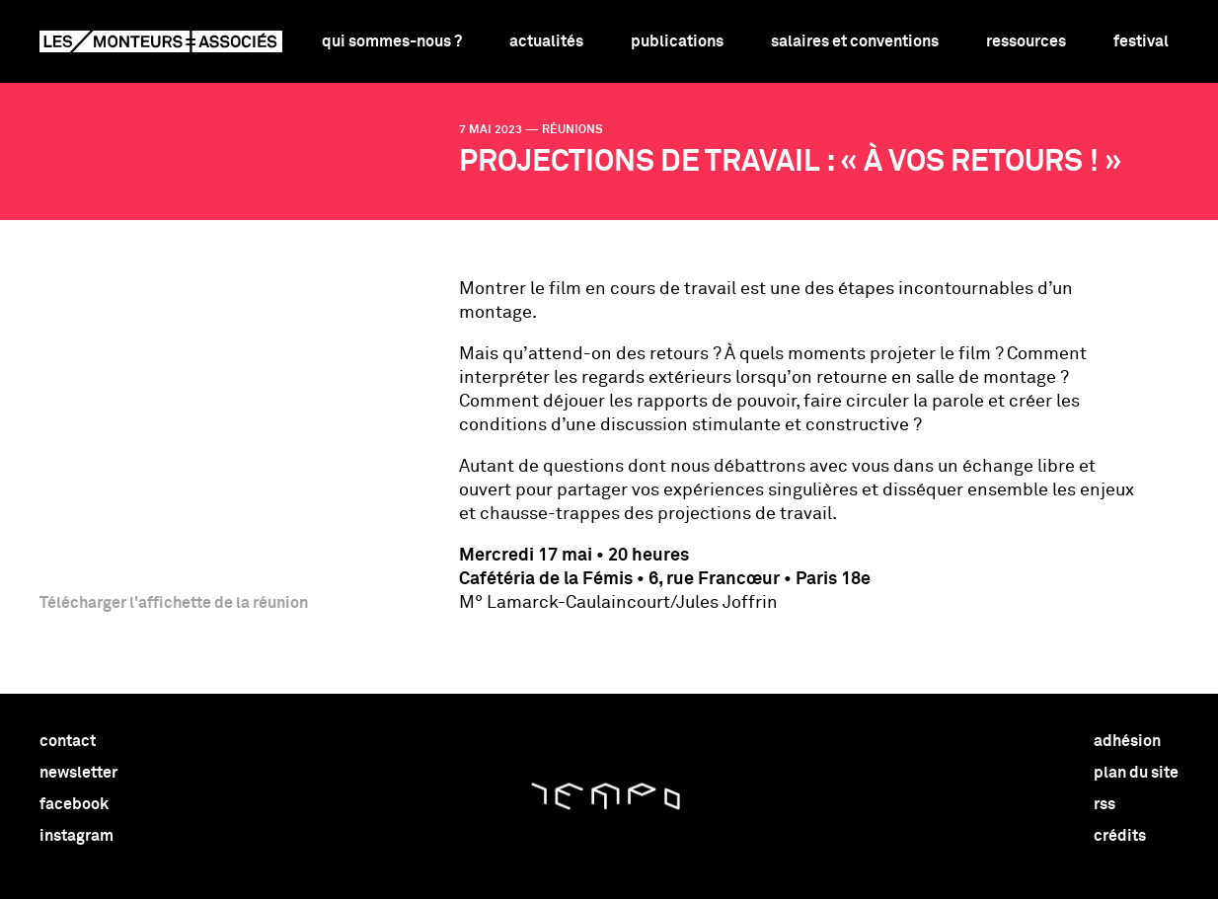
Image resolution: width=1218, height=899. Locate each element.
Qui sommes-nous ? (392, 41)
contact (67, 741)
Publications (677, 41)
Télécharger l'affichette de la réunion (173, 603)
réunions (572, 130)
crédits (1120, 836)
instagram (76, 836)
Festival (1141, 41)
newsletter (78, 773)
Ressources (1026, 41)
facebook (74, 804)
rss (1104, 804)
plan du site (1136, 773)
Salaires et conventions (855, 41)
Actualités (546, 41)
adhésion (1127, 741)
